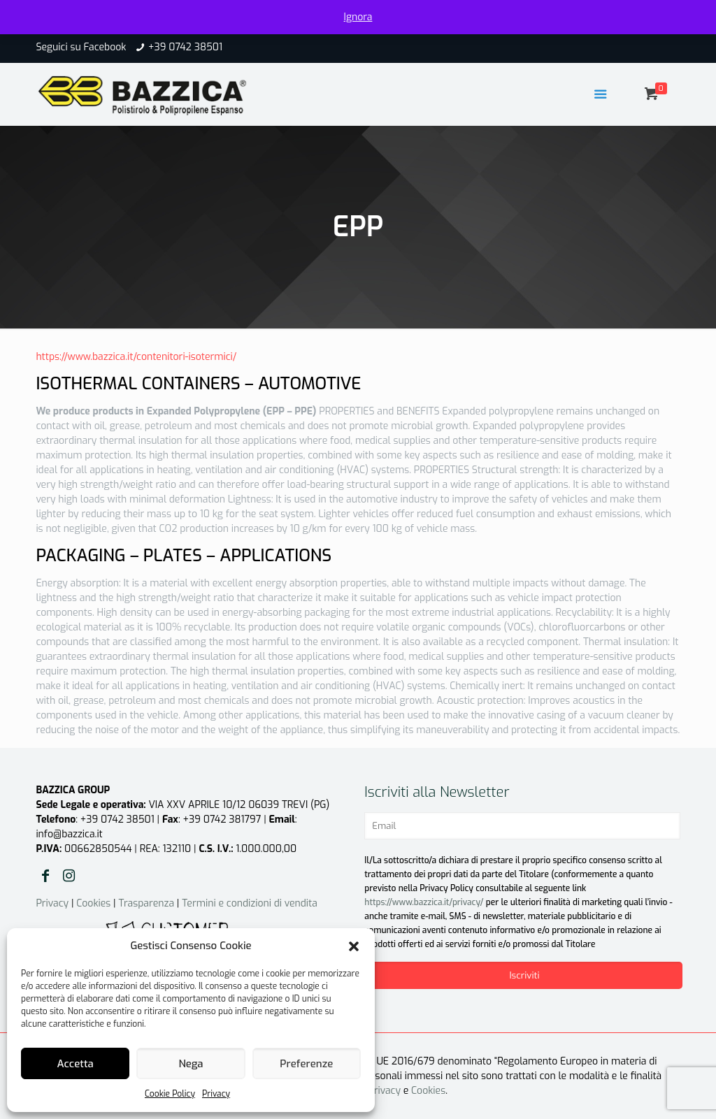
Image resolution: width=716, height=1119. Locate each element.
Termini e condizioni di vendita (249, 903)
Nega (190, 1064)
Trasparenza (146, 903)
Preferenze (306, 1064)
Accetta (75, 1064)
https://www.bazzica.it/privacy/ (423, 902)
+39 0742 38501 (185, 47)
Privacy (216, 1093)
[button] (354, 946)
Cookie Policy (170, 1093)
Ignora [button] (358, 17)
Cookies (93, 903)
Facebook (104, 47)
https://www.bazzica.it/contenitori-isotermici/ (136, 356)
